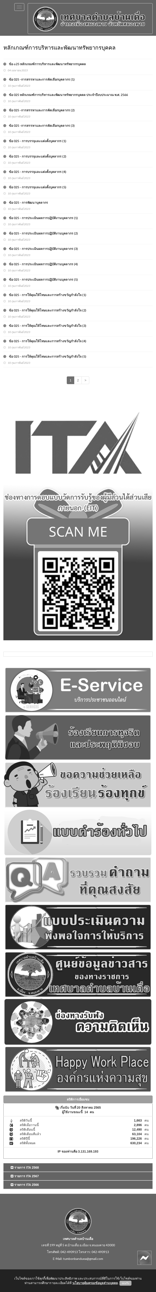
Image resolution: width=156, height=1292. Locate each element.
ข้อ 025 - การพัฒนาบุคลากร (25, 202)
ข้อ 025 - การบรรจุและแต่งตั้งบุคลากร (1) (34, 141)
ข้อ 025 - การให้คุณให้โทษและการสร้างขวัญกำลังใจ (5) (44, 356)
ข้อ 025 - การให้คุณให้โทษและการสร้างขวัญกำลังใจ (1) (44, 295)
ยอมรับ (125, 1283)
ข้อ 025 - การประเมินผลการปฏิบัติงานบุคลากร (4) (40, 264)
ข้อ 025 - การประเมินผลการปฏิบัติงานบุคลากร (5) (40, 279)
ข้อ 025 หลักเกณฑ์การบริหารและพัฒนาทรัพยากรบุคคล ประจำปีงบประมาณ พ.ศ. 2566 (65, 95)
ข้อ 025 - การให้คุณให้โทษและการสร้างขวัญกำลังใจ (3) (44, 326)
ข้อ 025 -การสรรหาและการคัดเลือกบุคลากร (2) (39, 110)
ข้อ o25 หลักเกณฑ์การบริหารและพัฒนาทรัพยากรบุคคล (44, 64)
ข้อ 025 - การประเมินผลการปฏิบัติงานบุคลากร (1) (40, 218)
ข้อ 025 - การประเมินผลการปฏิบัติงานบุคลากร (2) (40, 233)
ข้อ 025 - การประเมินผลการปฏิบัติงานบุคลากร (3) (40, 249)
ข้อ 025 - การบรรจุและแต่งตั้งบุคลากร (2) (34, 156)
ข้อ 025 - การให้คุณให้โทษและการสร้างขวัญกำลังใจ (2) (44, 310)
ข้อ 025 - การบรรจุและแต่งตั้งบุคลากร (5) (34, 187)
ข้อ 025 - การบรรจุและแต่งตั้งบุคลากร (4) (34, 172)
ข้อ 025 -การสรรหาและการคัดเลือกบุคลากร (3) (39, 125)
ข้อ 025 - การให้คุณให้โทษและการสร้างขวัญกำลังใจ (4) (44, 341)
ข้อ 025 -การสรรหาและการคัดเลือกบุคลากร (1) (39, 79)
